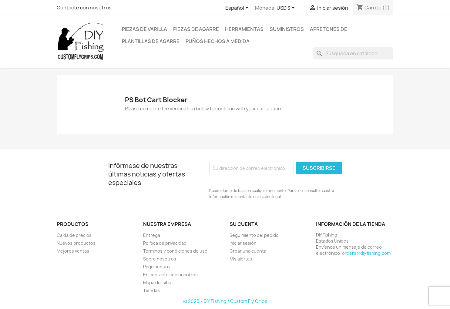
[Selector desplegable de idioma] (237, 8)
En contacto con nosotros (170, 274)
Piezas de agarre (196, 29)
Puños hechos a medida (218, 41)
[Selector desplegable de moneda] (287, 8)
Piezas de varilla (144, 29)
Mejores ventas (73, 251)
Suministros (287, 29)
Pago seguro (156, 266)
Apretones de (328, 29)
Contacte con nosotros (84, 7)
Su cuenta (244, 224)
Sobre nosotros (159, 258)
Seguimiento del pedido (254, 235)
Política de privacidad (164, 243)
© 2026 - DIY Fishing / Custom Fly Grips (225, 301)
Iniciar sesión (243, 243)
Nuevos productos (76, 243)
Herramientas (244, 29)
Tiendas (151, 290)
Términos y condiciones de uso (175, 251)
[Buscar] (353, 53)
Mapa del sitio (157, 282)
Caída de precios (74, 235)
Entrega (151, 235)
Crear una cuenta (248, 251)
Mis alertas (241, 258)
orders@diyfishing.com (366, 253)
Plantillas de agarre (151, 41)
